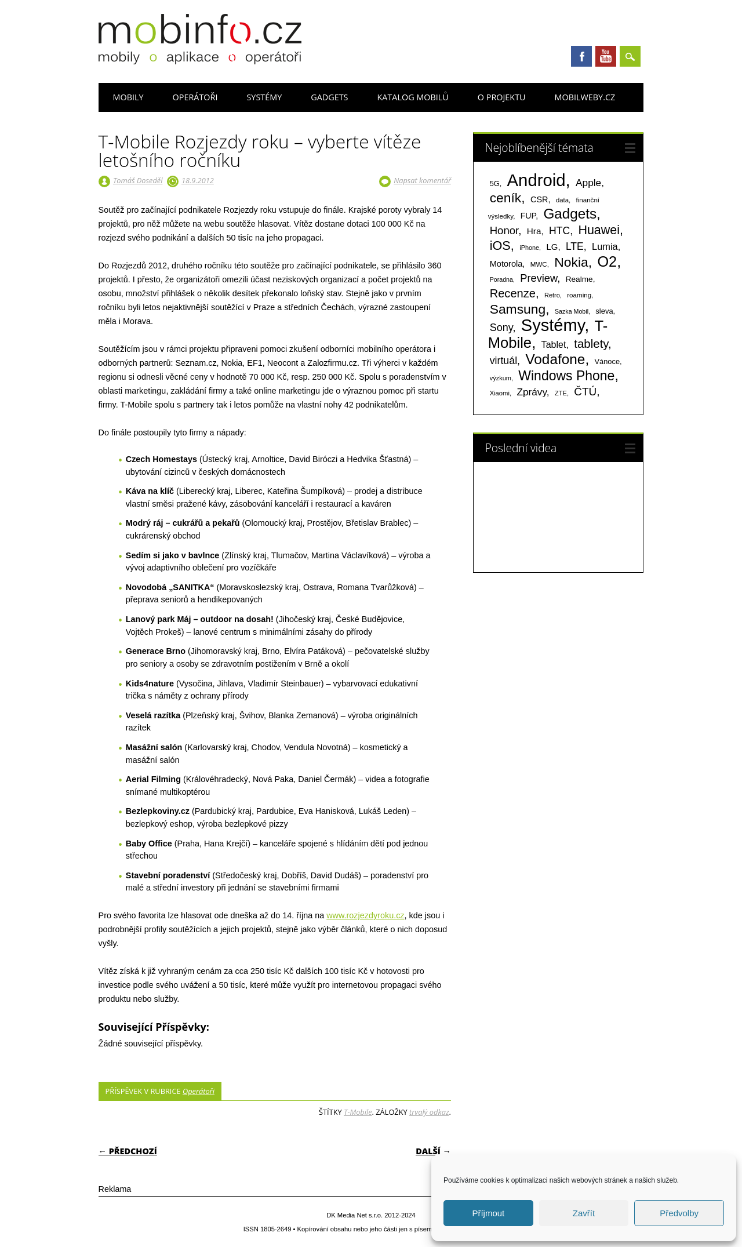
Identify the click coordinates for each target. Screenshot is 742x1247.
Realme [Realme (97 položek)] (579, 279)
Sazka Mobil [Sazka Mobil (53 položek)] (571, 311)
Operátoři (195, 97)
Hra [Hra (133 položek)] (534, 231)
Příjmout (488, 1213)
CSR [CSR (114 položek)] (539, 199)
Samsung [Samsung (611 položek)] (518, 309)
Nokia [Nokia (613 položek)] (571, 262)
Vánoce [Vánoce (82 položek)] (607, 361)
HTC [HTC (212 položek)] (559, 231)
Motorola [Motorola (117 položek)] (506, 263)
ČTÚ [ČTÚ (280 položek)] (585, 392)
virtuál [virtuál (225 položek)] (503, 360)
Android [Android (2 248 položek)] (536, 180)
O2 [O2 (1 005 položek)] (607, 261)
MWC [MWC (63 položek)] (538, 264)
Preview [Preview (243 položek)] (538, 278)
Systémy (264, 97)
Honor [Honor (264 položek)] (504, 230)
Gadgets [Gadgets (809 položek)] (569, 213)
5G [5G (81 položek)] (495, 183)
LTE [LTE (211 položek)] (575, 246)
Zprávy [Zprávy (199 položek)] (531, 392)
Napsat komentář (422, 180)
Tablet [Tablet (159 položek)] (553, 344)
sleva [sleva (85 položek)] (604, 311)
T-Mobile (358, 1112)
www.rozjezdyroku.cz (365, 915)
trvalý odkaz (429, 1112)
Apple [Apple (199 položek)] (588, 182)
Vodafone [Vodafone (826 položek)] (555, 359)
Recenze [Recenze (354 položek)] (513, 293)
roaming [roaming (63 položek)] (579, 295)
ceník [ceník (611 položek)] (506, 197)
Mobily (128, 97)
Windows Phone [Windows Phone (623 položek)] (566, 375)
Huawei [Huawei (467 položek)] (599, 230)
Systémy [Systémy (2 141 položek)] (552, 325)
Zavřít (584, 1213)
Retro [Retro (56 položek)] (552, 295)
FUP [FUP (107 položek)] (528, 215)
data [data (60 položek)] (562, 200)
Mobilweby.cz (585, 97)
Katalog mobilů (413, 97)
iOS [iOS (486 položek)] (500, 245)
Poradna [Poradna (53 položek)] (501, 279)
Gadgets (329, 97)
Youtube (605, 56)
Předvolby (679, 1213)
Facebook (581, 56)
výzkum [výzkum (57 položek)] (500, 378)
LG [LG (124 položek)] (552, 247)
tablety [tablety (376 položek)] (591, 343)
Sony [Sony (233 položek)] (501, 327)
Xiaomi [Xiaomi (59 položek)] (500, 393)
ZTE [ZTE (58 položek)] (561, 393)
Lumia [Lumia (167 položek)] (605, 246)
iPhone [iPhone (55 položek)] (529, 247)
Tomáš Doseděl (137, 180)
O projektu (502, 97)
